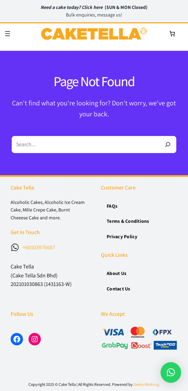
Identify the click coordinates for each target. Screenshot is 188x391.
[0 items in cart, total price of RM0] (172, 34)
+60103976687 (39, 247)
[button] (171, 372)
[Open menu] (7, 34)
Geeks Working (145, 384)
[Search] (168, 144)
